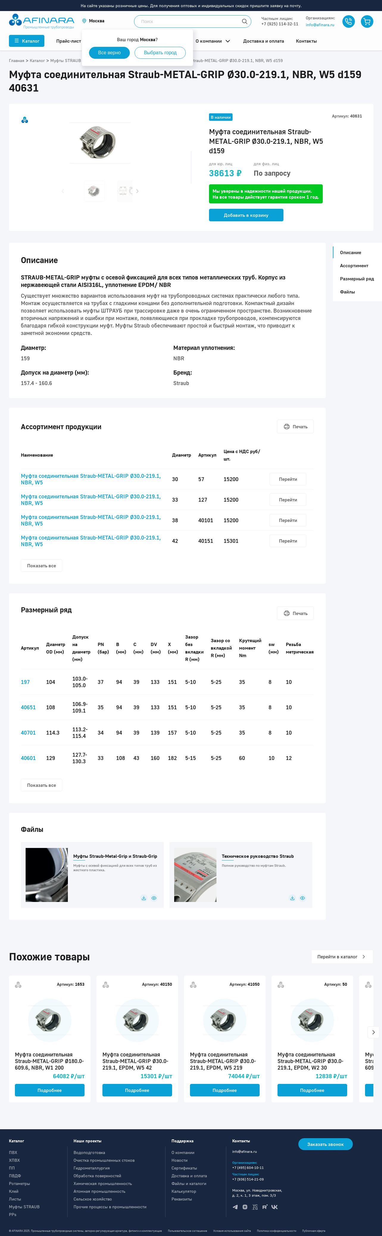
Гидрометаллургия (92, 1167)
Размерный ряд (357, 279)
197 (25, 682)
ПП (12, 1167)
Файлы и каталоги (188, 1183)
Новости (179, 1160)
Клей (13, 1191)
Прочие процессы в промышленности (110, 1206)
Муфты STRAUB (24, 1206)
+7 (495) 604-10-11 (248, 1167)
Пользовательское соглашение (187, 1230)
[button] (93, 20)
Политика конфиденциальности (276, 1230)
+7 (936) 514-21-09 (248, 1179)
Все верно (109, 52)
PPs (12, 1214)
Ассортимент (354, 265)
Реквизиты (181, 1198)
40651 (28, 707)
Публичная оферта (313, 1230)
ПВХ (13, 1152)
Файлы (347, 292)
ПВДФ (15, 1175)
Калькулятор (183, 1191)
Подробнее (50, 1090)
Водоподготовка (89, 1152)
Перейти (288, 479)
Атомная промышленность (99, 1191)
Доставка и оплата (189, 1175)
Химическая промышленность (103, 1183)
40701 (28, 732)
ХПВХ (14, 1160)
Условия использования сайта (232, 1230)
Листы (15, 1198)
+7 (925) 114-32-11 (279, 23)
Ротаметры (19, 1183)
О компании (182, 1152)
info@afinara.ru (320, 24)
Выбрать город (160, 52)
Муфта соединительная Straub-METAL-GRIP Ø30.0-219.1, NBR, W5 (91, 479)
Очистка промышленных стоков (104, 1160)
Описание (348, 252)
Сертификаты (184, 1167)
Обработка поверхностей (97, 1175)
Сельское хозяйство (93, 1198)
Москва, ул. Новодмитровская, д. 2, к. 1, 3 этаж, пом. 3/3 (257, 1193)
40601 (28, 758)
